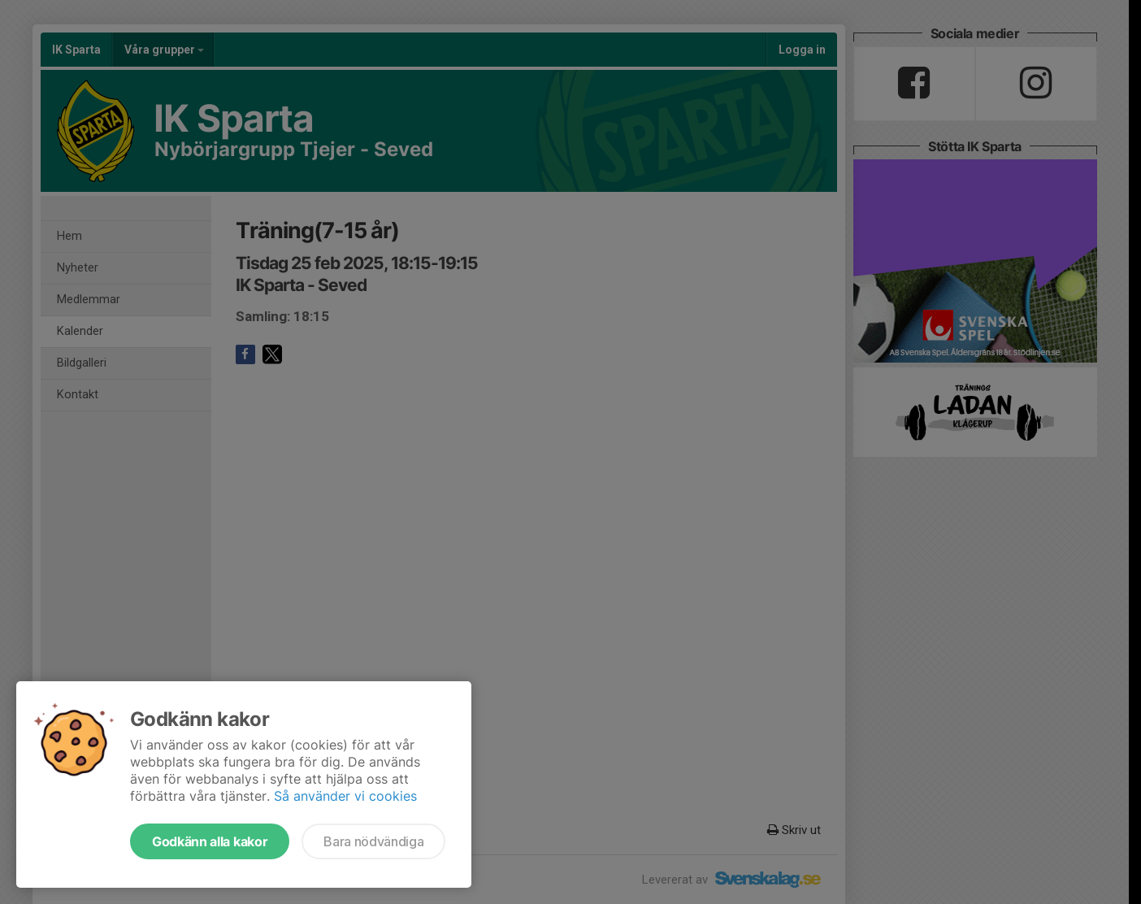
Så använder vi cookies (345, 796)
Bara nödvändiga (373, 841)
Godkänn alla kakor (209, 841)
